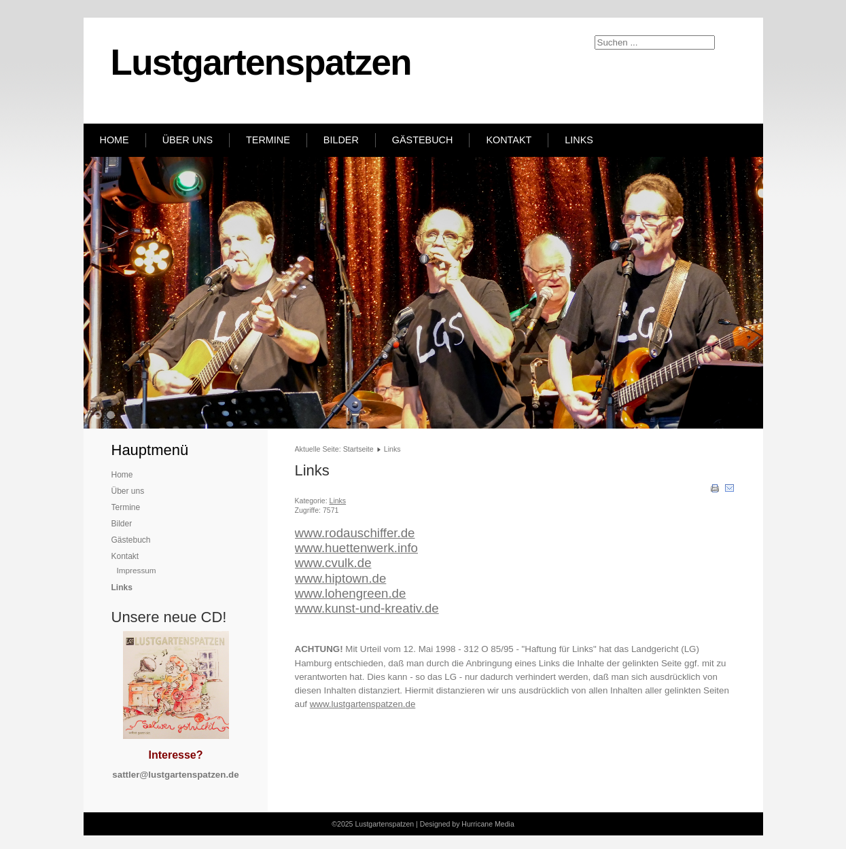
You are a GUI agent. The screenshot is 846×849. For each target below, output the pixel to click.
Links (579, 139)
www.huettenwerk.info (356, 548)
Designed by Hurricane (457, 824)
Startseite (358, 449)
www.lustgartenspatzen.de (363, 704)
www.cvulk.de (333, 563)
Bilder (341, 139)
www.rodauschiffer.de (355, 533)
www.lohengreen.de (350, 593)
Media (504, 824)
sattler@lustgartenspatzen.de (175, 775)
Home (114, 139)
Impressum (136, 570)
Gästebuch (422, 139)
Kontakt (508, 139)
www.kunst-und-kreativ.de (367, 608)
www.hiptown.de (341, 578)
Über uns (187, 139)
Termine (268, 139)
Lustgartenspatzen (261, 62)
